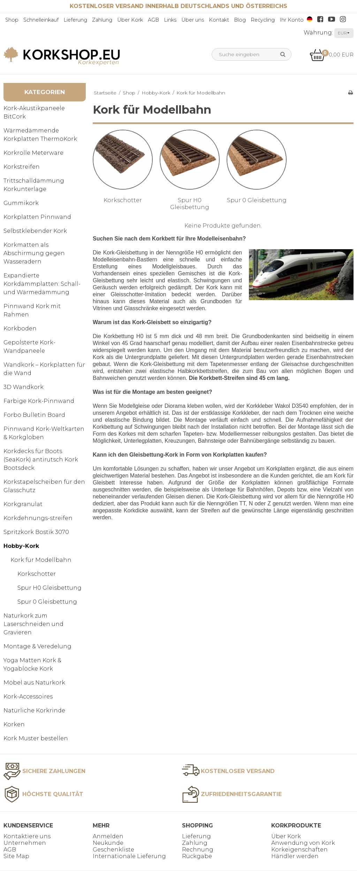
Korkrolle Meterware (33, 153)
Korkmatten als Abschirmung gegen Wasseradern (34, 253)
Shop (11, 20)
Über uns (192, 20)
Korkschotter (36, 574)
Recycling (263, 20)
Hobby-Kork (21, 546)
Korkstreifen (21, 166)
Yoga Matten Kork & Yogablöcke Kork (32, 664)
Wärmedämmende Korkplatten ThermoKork (40, 134)
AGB (153, 20)
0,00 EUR (332, 54)
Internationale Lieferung (129, 856)
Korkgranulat (23, 504)
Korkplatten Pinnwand (37, 217)
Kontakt (219, 20)
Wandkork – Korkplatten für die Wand (44, 368)
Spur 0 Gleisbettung (47, 601)
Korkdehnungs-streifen (38, 518)
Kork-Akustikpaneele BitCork (34, 112)
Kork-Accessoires (28, 696)
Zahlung (102, 20)
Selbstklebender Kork (35, 231)
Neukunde (108, 843)
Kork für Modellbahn (40, 560)
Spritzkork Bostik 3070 (36, 532)
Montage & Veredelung (37, 646)
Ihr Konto (292, 20)
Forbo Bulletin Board (34, 415)
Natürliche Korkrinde (34, 710)
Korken (14, 724)
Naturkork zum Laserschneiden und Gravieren (33, 624)
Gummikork (21, 203)
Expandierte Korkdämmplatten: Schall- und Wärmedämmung (42, 284)
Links (170, 20)
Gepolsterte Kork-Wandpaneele (29, 346)
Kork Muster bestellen (35, 738)
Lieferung (75, 20)
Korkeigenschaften (299, 849)
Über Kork (130, 20)
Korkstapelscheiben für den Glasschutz (44, 486)
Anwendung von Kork (303, 843)
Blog (240, 20)
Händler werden (295, 856)
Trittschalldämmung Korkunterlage (33, 184)
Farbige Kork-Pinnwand (38, 401)
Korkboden (20, 328)
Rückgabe (197, 856)
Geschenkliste (113, 849)
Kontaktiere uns (27, 836)
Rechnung (197, 849)
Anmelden (108, 836)
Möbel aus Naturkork (34, 682)
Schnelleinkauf (41, 20)
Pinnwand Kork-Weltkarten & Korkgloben (43, 433)
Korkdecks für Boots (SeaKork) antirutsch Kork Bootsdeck (40, 459)
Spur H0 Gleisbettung (49, 588)
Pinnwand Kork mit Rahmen (32, 310)
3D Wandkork (23, 387)
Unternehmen (24, 843)
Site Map (16, 856)
